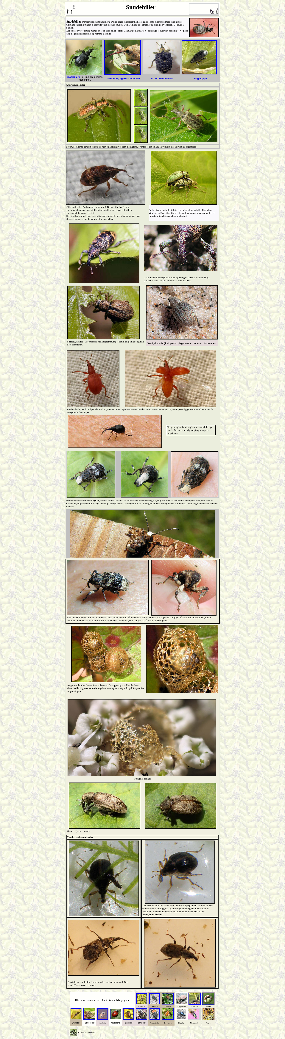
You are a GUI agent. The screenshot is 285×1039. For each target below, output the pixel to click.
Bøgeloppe (200, 78)
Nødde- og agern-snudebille (123, 78)
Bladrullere (73, 77)
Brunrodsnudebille (162, 78)
